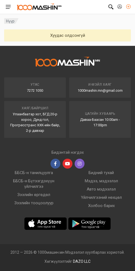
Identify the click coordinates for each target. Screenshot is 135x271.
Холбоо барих (101, 205)
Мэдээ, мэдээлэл (101, 180)
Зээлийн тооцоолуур (34, 202)
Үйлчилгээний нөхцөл (101, 197)
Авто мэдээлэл (101, 189)
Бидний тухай (101, 172)
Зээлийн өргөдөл (33, 194)
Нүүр (10, 21)
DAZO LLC (82, 261)
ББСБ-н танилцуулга (34, 172)
